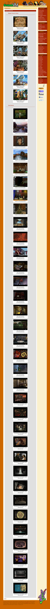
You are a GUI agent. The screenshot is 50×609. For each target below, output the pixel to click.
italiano (41, 68)
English (41, 60)
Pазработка (41, 31)
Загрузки (41, 14)
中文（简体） (42, 75)
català (41, 56)
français (41, 64)
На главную (42, 10)
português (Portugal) (43, 72)
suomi (41, 63)
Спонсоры (41, 46)
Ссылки (41, 50)
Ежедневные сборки (43, 38)
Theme (41, 78)
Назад (5, 598)
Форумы (41, 12)
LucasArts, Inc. (27, 602)
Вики (41, 28)
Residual (41, 81)
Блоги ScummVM (43, 20)
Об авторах (42, 52)
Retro (41, 82)
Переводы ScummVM (41, 36)
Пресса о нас (42, 48)
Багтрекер (41, 34)
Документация (42, 23)
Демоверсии (42, 17)
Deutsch (41, 58)
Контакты (41, 49)
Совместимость (42, 27)
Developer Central (43, 33)
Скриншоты (42, 11)
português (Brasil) (43, 71)
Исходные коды (42, 39)
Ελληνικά (41, 59)
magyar (41, 67)
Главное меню (42, 8)
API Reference (42, 42)
